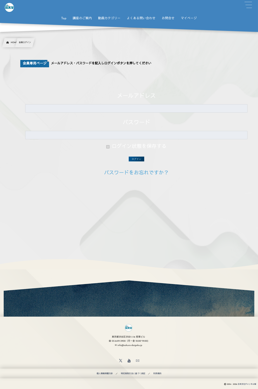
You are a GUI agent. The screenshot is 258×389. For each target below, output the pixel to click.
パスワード (136, 123)
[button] (248, 5)
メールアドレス (136, 96)
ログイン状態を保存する (139, 146)
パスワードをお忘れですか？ (136, 173)
